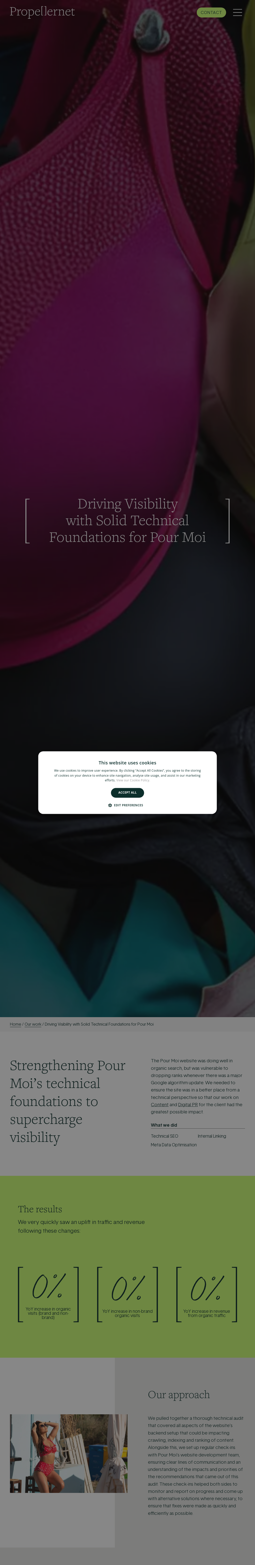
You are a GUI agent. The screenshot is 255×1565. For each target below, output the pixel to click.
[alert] (127, 782)
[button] (127, 805)
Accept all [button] (127, 793)
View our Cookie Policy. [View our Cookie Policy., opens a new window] (133, 780)
